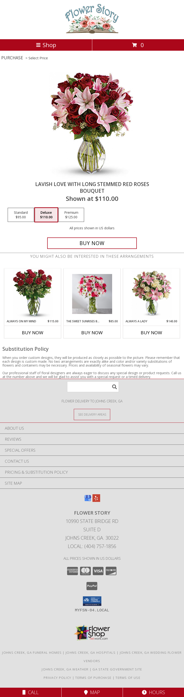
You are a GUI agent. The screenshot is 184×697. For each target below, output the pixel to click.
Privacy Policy (57, 677)
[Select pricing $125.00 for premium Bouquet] (71, 215)
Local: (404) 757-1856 (92, 546)
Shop (46, 45)
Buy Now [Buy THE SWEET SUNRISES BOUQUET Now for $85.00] (92, 332)
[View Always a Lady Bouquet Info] (152, 294)
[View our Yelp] (96, 500)
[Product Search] (93, 386)
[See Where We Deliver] (92, 414)
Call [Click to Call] (31, 692)
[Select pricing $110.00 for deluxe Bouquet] (46, 215)
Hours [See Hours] (153, 692)
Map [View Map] (92, 692)
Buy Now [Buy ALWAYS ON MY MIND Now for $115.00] (32, 332)
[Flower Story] (92, 32)
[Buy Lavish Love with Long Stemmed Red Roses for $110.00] (92, 243)
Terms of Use (127, 677)
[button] (92, 601)
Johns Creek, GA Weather (65, 669)
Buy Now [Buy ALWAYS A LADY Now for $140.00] (151, 332)
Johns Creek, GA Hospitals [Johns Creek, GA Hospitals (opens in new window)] (91, 652)
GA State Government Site (117, 669)
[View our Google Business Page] (88, 500)
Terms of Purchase (93, 677)
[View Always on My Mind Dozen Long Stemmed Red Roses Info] (33, 294)
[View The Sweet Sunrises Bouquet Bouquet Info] (92, 294)
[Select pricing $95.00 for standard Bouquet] (21, 215)
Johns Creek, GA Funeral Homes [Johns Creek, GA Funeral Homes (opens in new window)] (32, 652)
